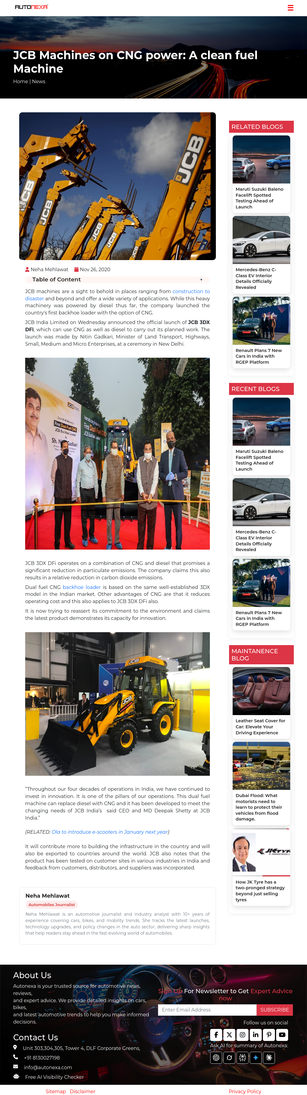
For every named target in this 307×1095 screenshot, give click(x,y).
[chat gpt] (216, 1058)
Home (20, 81)
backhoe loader (82, 587)
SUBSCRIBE (275, 1010)
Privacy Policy (245, 1091)
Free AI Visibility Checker (54, 1077)
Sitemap (56, 1091)
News (38, 81)
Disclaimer (83, 1091)
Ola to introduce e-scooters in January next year (110, 832)
